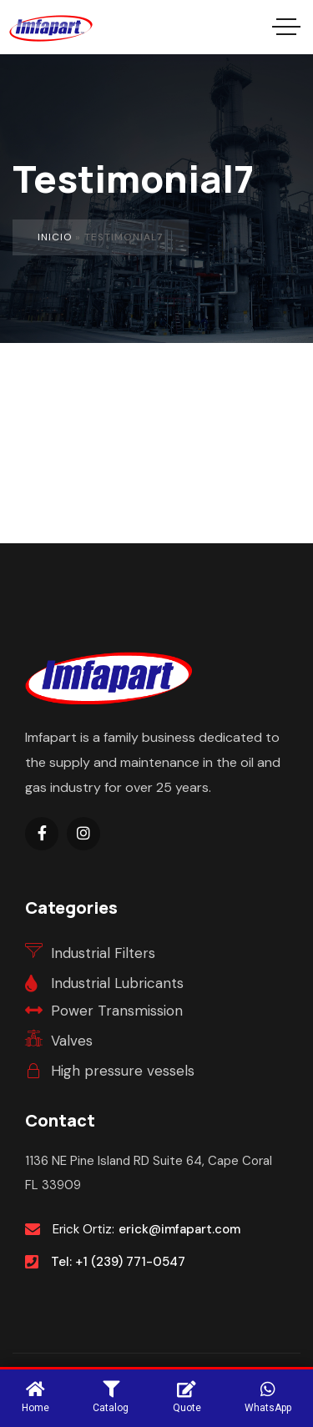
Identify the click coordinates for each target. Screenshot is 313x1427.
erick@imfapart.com (179, 1229)
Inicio (55, 237)
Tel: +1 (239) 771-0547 (118, 1261)
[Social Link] (41, 833)
